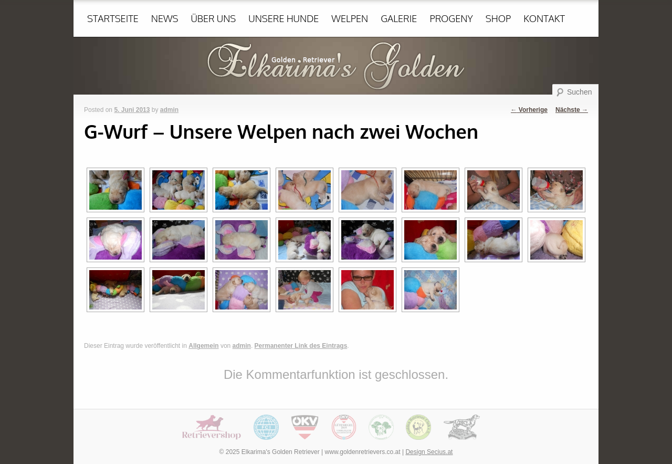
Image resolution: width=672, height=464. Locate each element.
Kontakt (544, 18)
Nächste (571, 110)
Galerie (399, 18)
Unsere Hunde (283, 18)
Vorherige (529, 110)
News (164, 18)
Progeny (450, 18)
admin (169, 110)
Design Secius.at (429, 452)
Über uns (213, 18)
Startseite (113, 18)
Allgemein (203, 345)
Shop (498, 18)
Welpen (349, 18)
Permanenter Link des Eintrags (301, 345)
